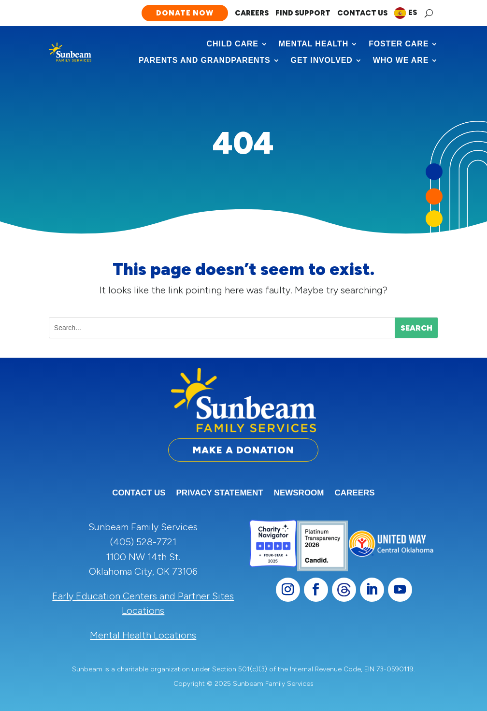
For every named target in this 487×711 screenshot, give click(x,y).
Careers (252, 13)
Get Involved (322, 60)
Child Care (232, 44)
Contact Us (362, 13)
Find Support (302, 13)
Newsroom (299, 493)
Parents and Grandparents (205, 60)
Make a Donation (243, 450)
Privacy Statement (219, 493)
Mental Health (313, 44)
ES (412, 12)
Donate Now (185, 13)
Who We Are (401, 60)
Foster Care (399, 44)
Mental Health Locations (143, 635)
